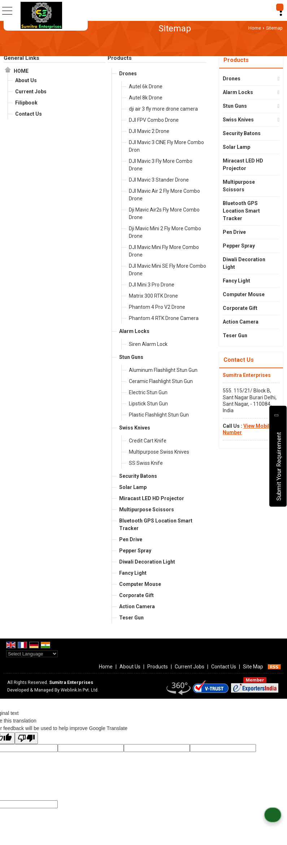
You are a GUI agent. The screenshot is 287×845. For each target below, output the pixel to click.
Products (120, 58)
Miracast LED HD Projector (151, 498)
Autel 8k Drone (145, 98)
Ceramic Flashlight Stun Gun (161, 381)
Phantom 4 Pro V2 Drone (157, 307)
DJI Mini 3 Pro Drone (151, 285)
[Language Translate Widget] (32, 653)
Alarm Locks (134, 331)
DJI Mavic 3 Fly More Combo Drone (160, 165)
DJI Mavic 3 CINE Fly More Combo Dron (166, 146)
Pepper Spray (135, 550)
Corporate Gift (136, 595)
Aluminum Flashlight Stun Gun (163, 370)
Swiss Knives (134, 428)
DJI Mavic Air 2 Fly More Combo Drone (164, 194)
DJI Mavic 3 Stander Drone (159, 180)
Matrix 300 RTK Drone (153, 296)
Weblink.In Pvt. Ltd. (80, 690)
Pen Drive (130, 539)
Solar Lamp (133, 487)
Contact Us (28, 114)
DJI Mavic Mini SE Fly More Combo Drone (167, 269)
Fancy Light (133, 573)
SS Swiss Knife (146, 463)
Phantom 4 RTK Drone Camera (164, 318)
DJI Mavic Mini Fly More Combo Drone (164, 251)
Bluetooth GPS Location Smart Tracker (155, 524)
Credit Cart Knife (147, 441)
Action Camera (137, 606)
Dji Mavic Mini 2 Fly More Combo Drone (165, 232)
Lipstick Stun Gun (148, 403)
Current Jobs (31, 91)
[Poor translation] (26, 738)
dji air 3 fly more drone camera (163, 109)
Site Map (253, 667)
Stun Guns (131, 357)
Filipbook (26, 103)
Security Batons (138, 476)
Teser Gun (131, 618)
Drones (128, 73)
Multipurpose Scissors (146, 509)
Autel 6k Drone (145, 86)
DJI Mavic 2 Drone (149, 131)
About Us (26, 80)
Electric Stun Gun (148, 392)
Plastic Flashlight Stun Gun (159, 415)
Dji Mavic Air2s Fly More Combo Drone (164, 213)
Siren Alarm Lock (148, 344)
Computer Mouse (140, 584)
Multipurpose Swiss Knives (159, 452)
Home (254, 28)
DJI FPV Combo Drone (154, 120)
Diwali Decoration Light (147, 562)
